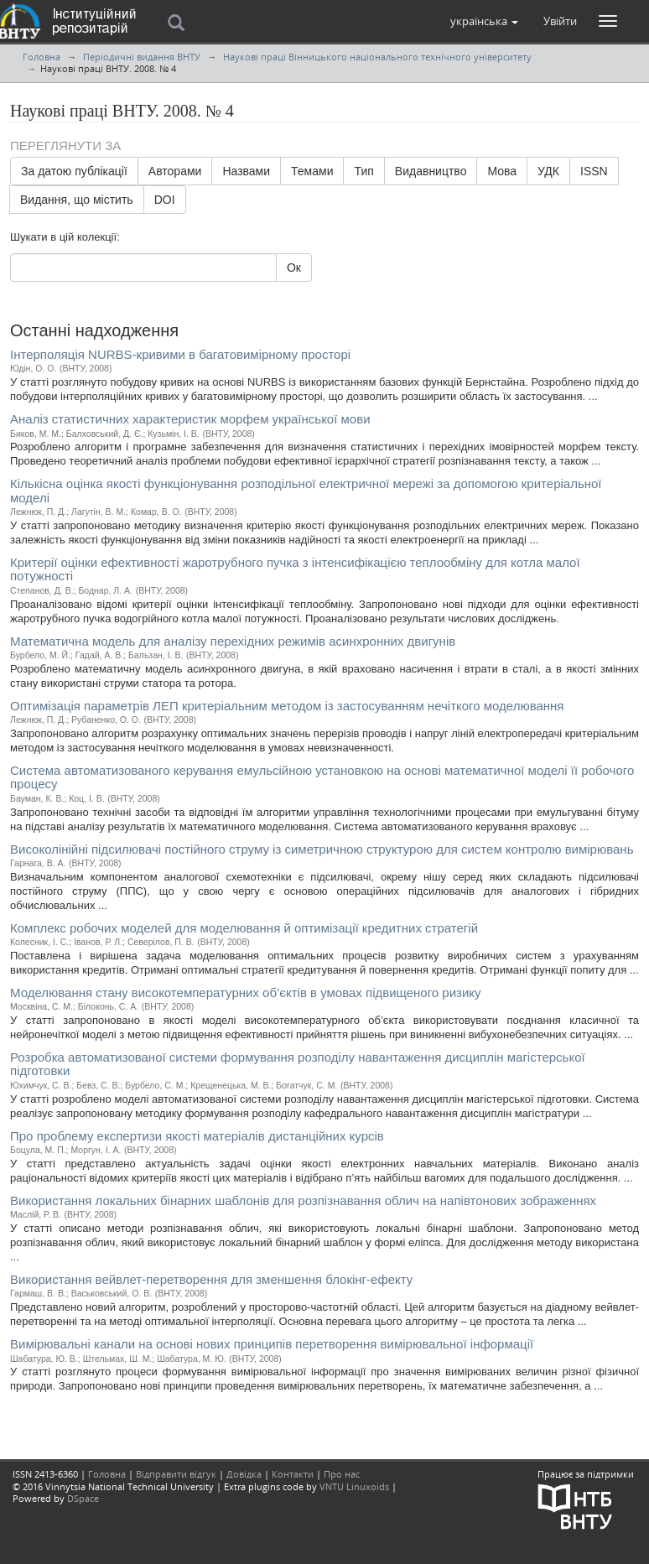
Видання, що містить (76, 199)
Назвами (246, 171)
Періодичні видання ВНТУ (141, 56)
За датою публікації (74, 171)
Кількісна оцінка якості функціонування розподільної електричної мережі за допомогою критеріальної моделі (306, 490)
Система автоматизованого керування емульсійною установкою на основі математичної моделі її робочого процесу (322, 777)
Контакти (293, 1474)
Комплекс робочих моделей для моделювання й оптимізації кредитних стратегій (244, 928)
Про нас (342, 1474)
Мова (502, 171)
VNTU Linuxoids (354, 1486)
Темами (312, 171)
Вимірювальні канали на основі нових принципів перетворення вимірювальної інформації (271, 1344)
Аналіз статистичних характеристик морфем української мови (190, 419)
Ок (294, 267)
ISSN (594, 171)
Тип (363, 171)
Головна (41, 56)
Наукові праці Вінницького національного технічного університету (377, 56)
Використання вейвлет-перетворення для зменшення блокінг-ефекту (211, 1279)
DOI (164, 199)
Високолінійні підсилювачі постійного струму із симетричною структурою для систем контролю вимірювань (321, 849)
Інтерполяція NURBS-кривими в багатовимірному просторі (180, 354)
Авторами (175, 171)
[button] (484, 21)
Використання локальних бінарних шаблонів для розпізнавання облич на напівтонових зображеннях (303, 1200)
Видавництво (431, 171)
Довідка (244, 1474)
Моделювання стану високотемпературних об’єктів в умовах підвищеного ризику (245, 992)
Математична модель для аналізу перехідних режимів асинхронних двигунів (232, 641)
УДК (548, 171)
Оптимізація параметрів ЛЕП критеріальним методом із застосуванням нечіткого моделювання (286, 706)
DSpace (83, 1498)
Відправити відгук (176, 1474)
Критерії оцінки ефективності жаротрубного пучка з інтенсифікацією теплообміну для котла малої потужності (295, 569)
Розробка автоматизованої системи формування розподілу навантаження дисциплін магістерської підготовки (297, 1064)
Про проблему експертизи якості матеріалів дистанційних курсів (197, 1136)
